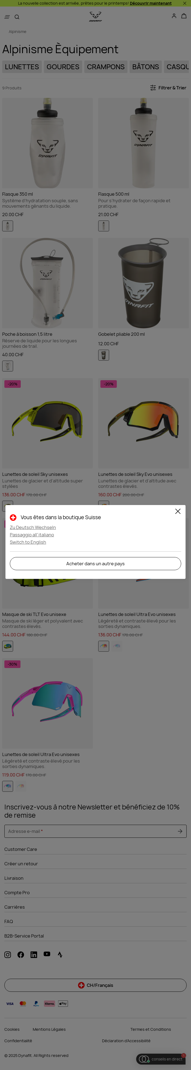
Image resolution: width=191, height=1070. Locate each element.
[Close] (178, 512)
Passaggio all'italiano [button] (32, 534)
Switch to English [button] (28, 542)
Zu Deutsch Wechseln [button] (33, 527)
